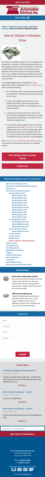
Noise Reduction (12, 257)
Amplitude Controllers (15, 250)
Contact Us (22, 166)
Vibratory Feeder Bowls (32, 85)
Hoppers (9, 252)
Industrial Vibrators (14, 255)
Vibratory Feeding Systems (17, 184)
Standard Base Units (17, 193)
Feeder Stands (15, 234)
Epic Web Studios (26, 474)
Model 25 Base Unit (19, 212)
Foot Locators (15, 236)
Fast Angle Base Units (17, 219)
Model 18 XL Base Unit (20, 207)
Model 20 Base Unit (19, 210)
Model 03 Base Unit (19, 195)
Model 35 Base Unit (19, 217)
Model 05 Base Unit (19, 198)
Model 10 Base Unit (19, 203)
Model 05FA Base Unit (20, 222)
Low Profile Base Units (18, 229)
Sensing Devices (12, 245)
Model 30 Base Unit (19, 215)
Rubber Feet (14, 238)
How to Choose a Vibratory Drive (22, 241)
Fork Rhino (10, 260)
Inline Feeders (11, 243)
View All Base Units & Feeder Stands (22, 157)
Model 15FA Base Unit (20, 226)
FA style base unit (31, 127)
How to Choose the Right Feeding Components (22, 141)
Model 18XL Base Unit (20, 231)
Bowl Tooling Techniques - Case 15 (17, 408)
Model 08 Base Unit (19, 200)
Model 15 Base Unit (19, 205)
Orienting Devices (13, 248)
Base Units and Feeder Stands (18, 191)
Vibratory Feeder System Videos (19, 264)
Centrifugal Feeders (14, 262)
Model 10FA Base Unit (20, 224)
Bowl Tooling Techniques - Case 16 (17, 392)
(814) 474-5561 (22, 2)
